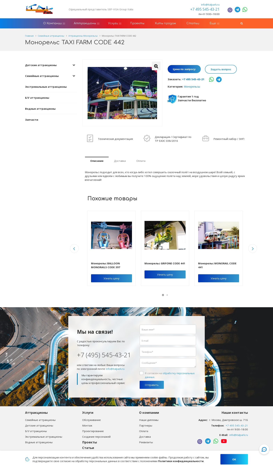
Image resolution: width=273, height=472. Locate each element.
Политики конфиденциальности (181, 461)
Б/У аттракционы (37, 97)
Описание (96, 161)
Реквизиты (146, 442)
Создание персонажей (96, 436)
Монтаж (87, 425)
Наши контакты (234, 412)
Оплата (140, 161)
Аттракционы (36, 412)
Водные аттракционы (40, 108)
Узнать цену (111, 278)
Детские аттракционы (41, 65)
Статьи (88, 448)
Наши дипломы (148, 420)
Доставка (120, 161)
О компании (149, 412)
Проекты (89, 442)
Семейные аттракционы (42, 76)
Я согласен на (170, 375)
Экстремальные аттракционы (46, 86)
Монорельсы (192, 86)
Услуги (87, 412)
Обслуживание (91, 420)
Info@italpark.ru (115, 369)
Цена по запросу (184, 69)
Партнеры (145, 425)
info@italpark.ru (210, 4)
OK (234, 459)
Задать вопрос (220, 69)
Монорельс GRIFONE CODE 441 (165, 263)
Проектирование (93, 431)
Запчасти (31, 119)
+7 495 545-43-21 (193, 79)
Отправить (152, 385)
